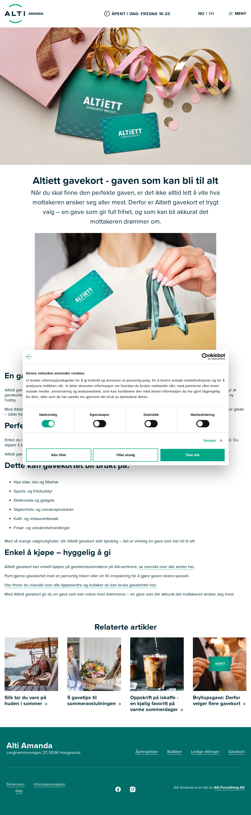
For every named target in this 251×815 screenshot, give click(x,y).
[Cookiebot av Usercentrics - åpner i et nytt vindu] (205, 356)
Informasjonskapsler (49, 784)
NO (201, 13)
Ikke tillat (58, 455)
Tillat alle (192, 455)
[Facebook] (118, 791)
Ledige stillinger (205, 752)
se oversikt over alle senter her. (167, 567)
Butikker (174, 752)
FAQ (19, 791)
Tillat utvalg (125, 455)
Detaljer (209, 440)
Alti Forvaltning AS (229, 787)
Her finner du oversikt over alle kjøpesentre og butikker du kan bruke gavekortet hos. (81, 585)
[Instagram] (132, 791)
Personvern (15, 784)
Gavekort (236, 752)
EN (211, 13)
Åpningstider (146, 752)
